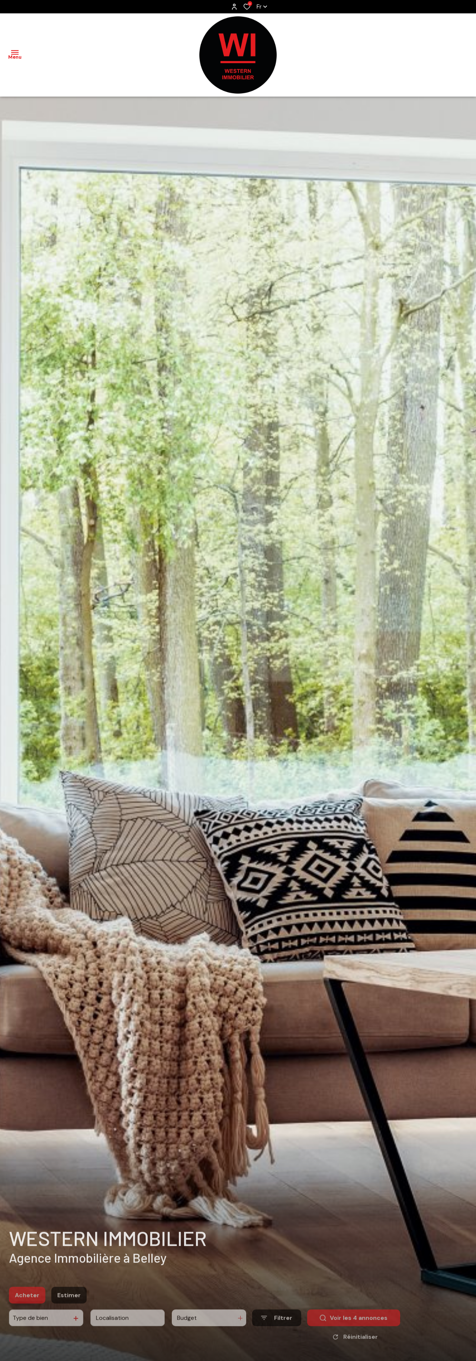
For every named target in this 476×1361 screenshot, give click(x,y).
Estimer (69, 1306)
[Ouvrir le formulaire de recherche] (276, 1329)
